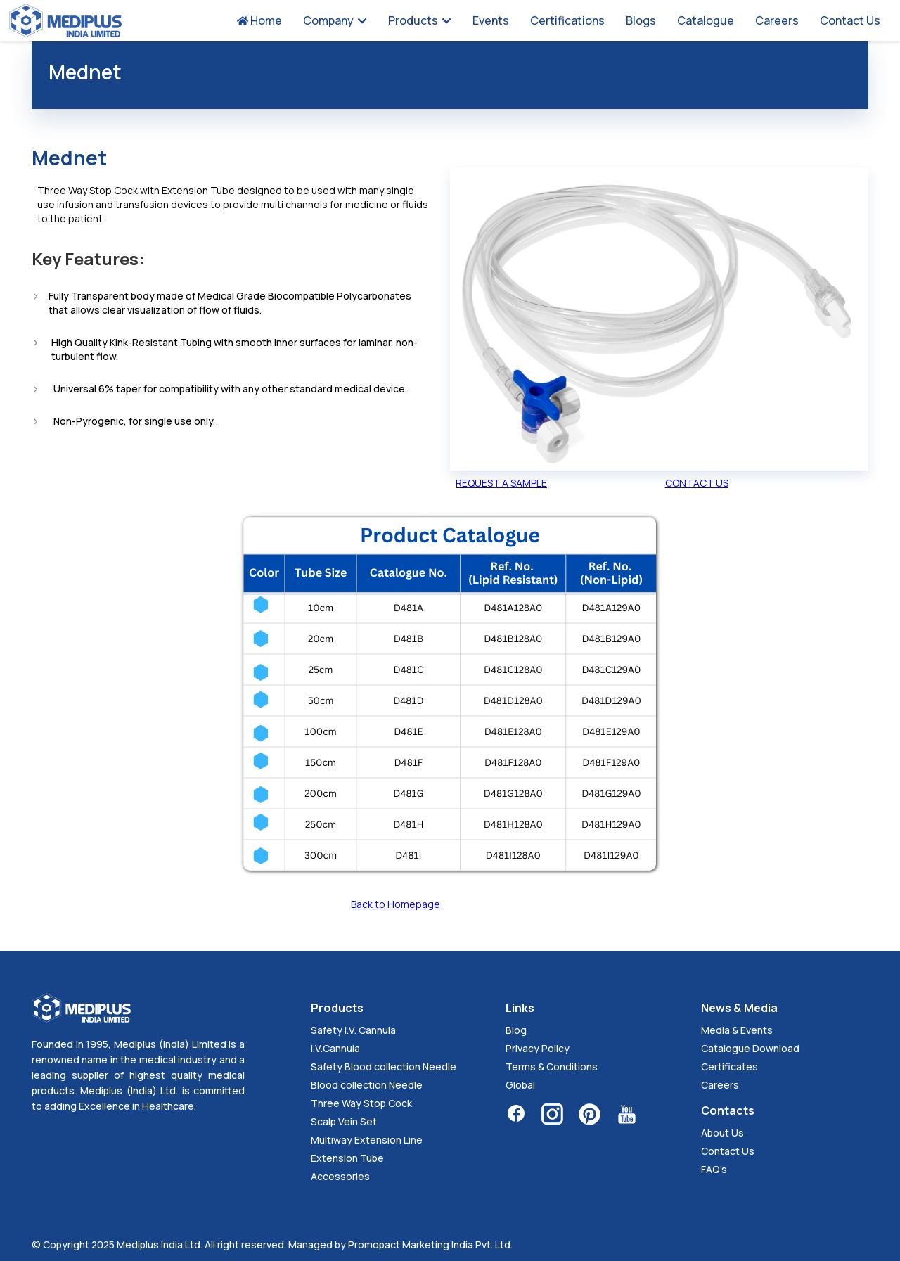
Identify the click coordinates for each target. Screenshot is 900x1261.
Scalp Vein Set (344, 1121)
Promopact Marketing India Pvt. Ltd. (430, 1244)
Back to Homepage (395, 904)
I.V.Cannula (335, 1048)
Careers (777, 20)
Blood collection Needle (367, 1085)
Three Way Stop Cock (361, 1103)
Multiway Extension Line (367, 1139)
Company (335, 20)
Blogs (641, 20)
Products (419, 20)
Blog (516, 1030)
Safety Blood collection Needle (383, 1066)
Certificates (729, 1066)
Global (520, 1085)
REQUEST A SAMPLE (501, 482)
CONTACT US (696, 482)
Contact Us (850, 20)
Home (259, 20)
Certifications (567, 20)
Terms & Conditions (552, 1066)
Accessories (340, 1176)
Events (490, 20)
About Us (722, 1132)
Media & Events (737, 1030)
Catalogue (705, 20)
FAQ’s (714, 1169)
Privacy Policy (538, 1048)
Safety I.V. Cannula (353, 1030)
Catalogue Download (750, 1048)
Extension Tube (347, 1158)
